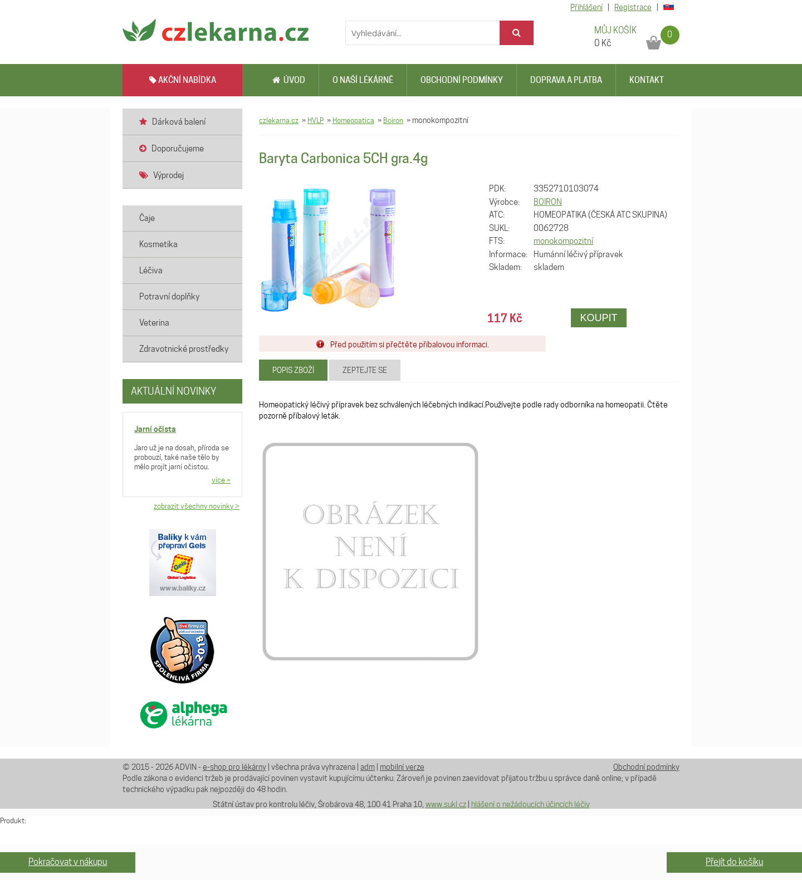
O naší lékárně (362, 80)
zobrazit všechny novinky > (196, 506)
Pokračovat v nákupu (67, 862)
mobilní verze (402, 767)
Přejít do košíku (734, 862)
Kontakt (646, 80)
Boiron (393, 120)
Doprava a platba (566, 80)
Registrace (633, 7)
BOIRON (548, 202)
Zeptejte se (365, 370)
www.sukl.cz (446, 804)
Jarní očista (155, 429)
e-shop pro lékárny (234, 767)
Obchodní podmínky (461, 80)
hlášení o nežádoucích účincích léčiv (530, 804)
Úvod (288, 80)
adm (367, 767)
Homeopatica (353, 120)
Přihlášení (586, 7)
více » (221, 479)
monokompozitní (563, 241)
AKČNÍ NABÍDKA (182, 80)
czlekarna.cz (279, 120)
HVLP (315, 120)
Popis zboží (293, 370)
